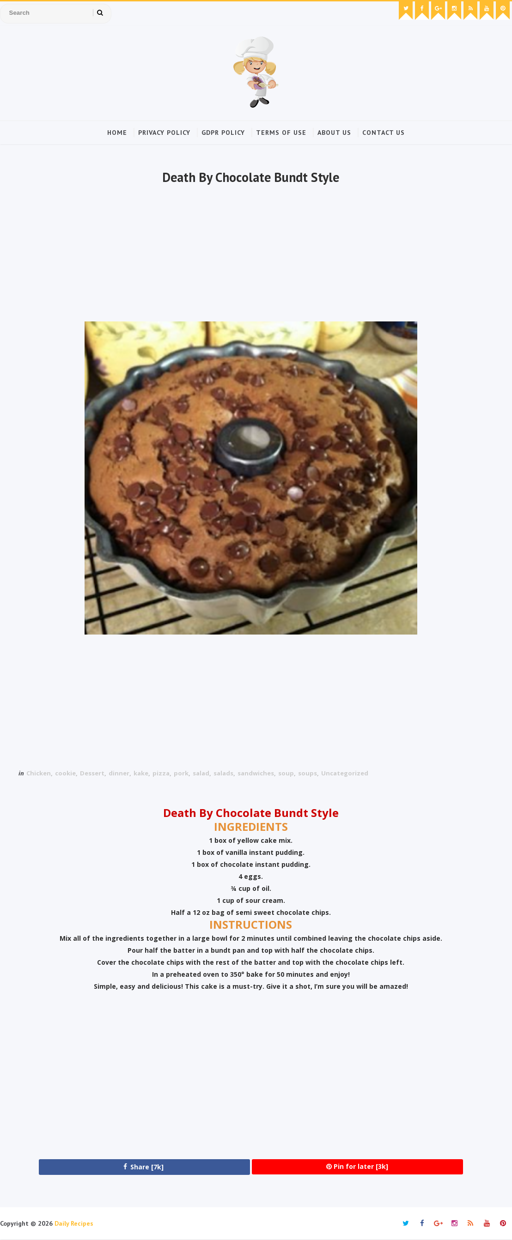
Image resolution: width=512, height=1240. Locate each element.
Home (117, 132)
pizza (161, 773)
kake (141, 773)
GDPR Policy (223, 132)
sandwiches (256, 773)
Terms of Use (281, 132)
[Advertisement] (251, 254)
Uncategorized (344, 773)
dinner (119, 773)
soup (286, 773)
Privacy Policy (164, 132)
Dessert (92, 773)
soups (307, 773)
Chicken (38, 773)
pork (181, 773)
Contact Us (383, 132)
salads (223, 773)
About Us (334, 132)
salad (201, 773)
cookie (65, 773)
